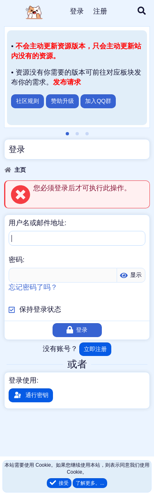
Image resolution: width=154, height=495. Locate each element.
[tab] (67, 134)
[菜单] (11, 11)
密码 (16, 260)
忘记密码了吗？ (33, 287)
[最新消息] (122, 11)
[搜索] (141, 11)
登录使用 (23, 380)
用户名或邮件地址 (36, 223)
